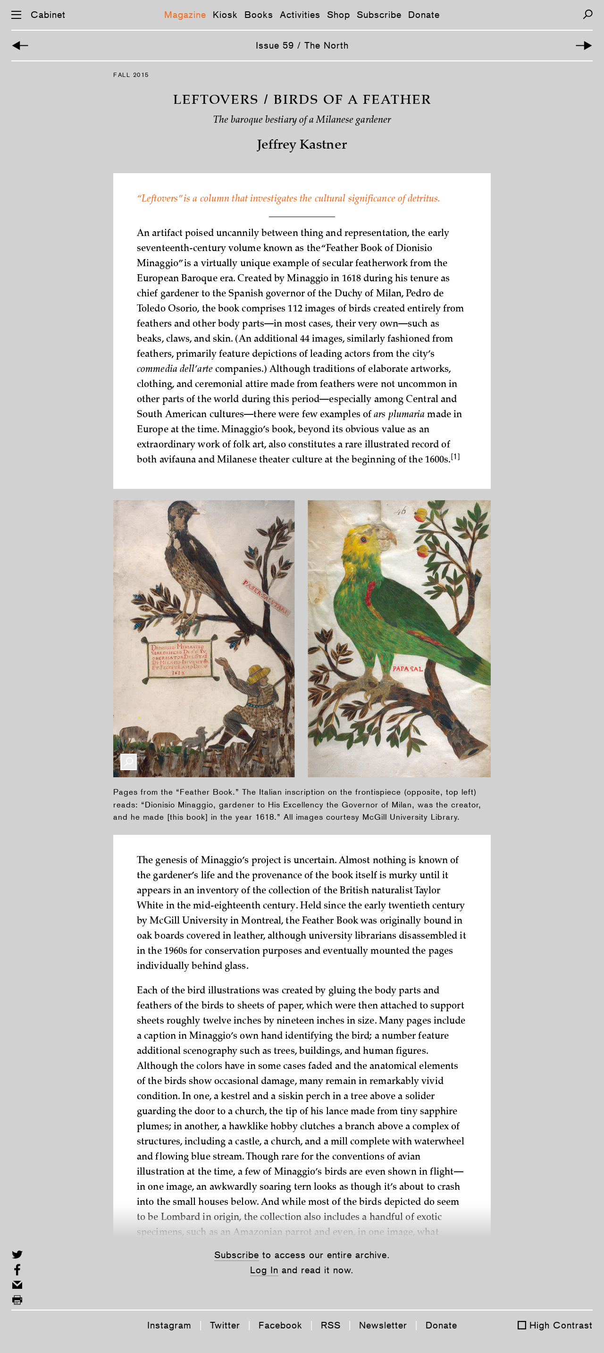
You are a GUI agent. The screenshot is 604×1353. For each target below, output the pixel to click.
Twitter (225, 1325)
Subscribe (379, 14)
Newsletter (383, 1325)
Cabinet (48, 14)
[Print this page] (17, 1300)
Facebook (280, 1325)
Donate (424, 14)
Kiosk (225, 14)
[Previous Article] (20, 45)
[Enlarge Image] (128, 762)
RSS (331, 1325)
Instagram (169, 1325)
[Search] (588, 14)
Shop (338, 14)
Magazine (185, 14)
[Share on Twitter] (17, 1255)
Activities (300, 14)
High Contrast (561, 1325)
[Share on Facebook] (17, 1270)
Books (258, 14)
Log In (264, 1270)
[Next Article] (584, 45)
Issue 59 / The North (302, 45)
